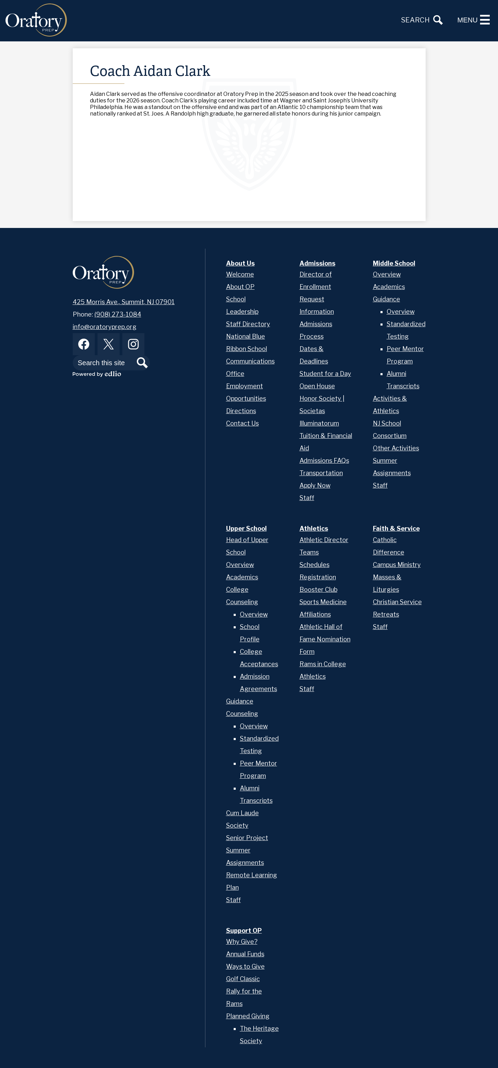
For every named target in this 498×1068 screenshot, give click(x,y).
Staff (306, 497)
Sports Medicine (323, 602)
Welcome (240, 274)
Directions (241, 411)
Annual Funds (245, 954)
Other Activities (396, 448)
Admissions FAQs (324, 460)
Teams (309, 552)
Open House (317, 386)
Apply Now (315, 485)
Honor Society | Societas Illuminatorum (321, 411)
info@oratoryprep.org (104, 326)
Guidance (386, 299)
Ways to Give (245, 966)
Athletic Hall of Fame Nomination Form (324, 639)
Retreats (386, 614)
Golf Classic (243, 978)
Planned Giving (248, 1016)
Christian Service (397, 602)
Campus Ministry (397, 564)
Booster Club (318, 589)
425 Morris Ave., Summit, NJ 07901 (124, 302)
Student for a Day (325, 373)
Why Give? (241, 941)
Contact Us (242, 423)
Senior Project (247, 837)
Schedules (314, 564)
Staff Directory (248, 324)
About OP (240, 286)
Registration (317, 577)
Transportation (321, 473)
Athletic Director (323, 539)
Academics (389, 286)
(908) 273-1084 (117, 314)
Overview (387, 274)
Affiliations (315, 614)
